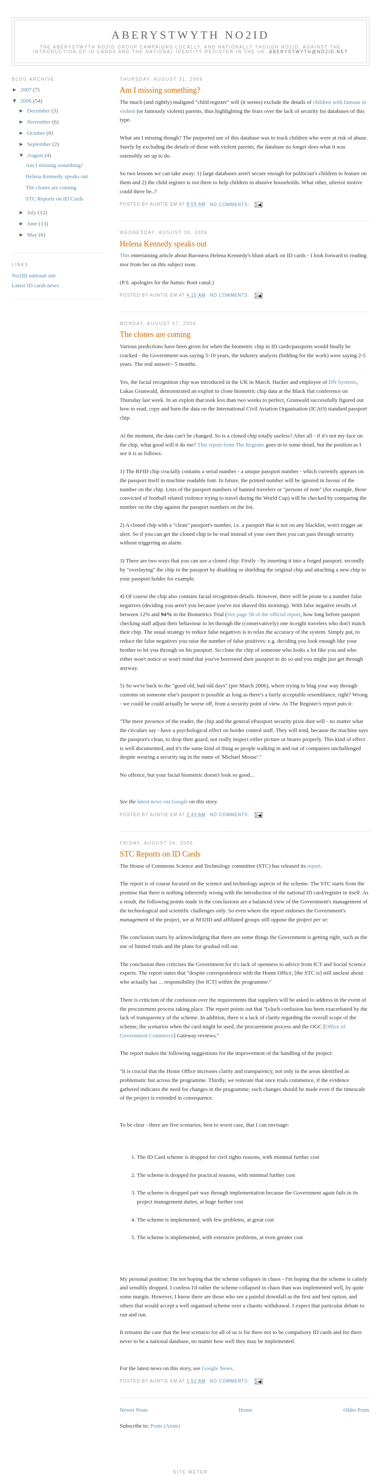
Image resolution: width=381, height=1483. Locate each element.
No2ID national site (34, 275)
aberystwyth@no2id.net (308, 51)
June (33, 223)
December (39, 110)
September (39, 144)
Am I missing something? (160, 90)
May (33, 234)
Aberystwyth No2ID (191, 35)
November (39, 122)
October (36, 133)
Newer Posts (134, 1410)
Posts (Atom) (165, 1425)
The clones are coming (155, 334)
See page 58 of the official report (264, 614)
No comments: (230, 204)
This (125, 255)
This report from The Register (230, 444)
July (32, 212)
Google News (217, 1368)
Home (246, 1410)
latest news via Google (162, 801)
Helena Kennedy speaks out (163, 244)
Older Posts (356, 1410)
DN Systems (343, 382)
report (313, 866)
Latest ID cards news (35, 285)
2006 (26, 100)
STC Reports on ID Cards (160, 854)
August (36, 155)
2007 (26, 89)
